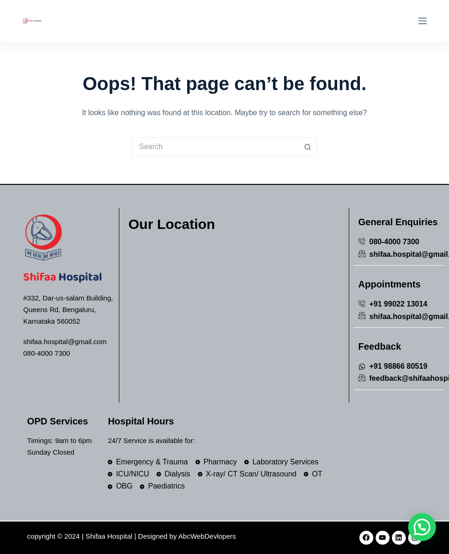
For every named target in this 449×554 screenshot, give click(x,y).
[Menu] (422, 21)
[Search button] (308, 146)
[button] (422, 527)
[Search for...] (215, 146)
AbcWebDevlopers (207, 536)
